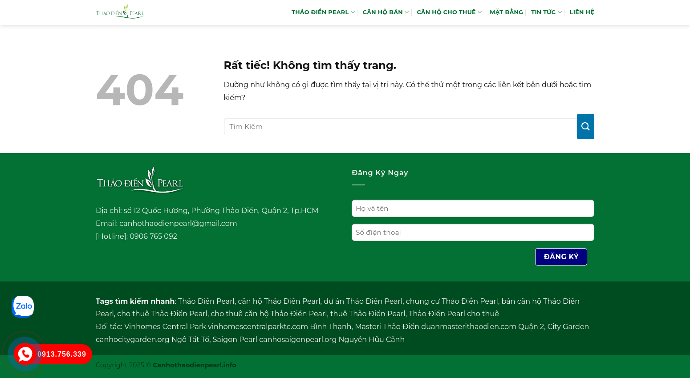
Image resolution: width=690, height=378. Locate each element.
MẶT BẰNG (506, 12)
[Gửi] (585, 126)
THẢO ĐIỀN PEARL (323, 12)
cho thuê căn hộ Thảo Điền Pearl (269, 314)
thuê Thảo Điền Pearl (368, 314)
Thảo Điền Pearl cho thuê (454, 314)
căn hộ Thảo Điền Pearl (279, 301)
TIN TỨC (546, 12)
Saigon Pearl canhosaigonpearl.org (275, 339)
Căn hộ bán (386, 12)
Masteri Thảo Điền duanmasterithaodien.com (435, 326)
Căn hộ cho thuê (449, 12)
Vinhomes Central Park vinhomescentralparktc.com (216, 326)
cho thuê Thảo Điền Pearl (162, 314)
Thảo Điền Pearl (206, 301)
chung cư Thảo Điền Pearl (452, 301)
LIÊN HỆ (582, 12)
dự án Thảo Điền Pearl (363, 301)
